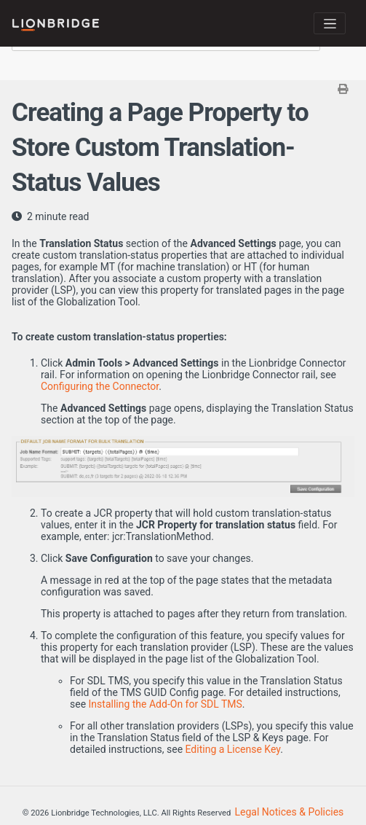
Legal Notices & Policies (289, 812)
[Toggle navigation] (330, 23)
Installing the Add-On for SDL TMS (165, 704)
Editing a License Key (233, 749)
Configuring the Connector (100, 386)
